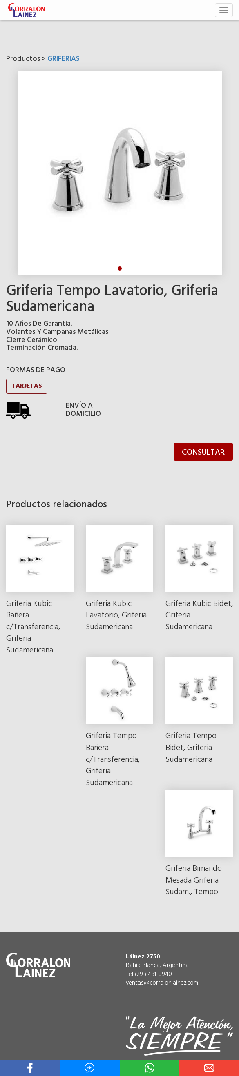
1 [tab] (120, 268)
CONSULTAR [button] (203, 452)
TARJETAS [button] (26, 386)
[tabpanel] (120, 173)
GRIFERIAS (63, 59)
